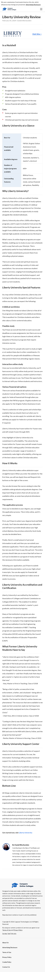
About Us (5, 942)
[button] (33, 5)
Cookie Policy (6, 962)
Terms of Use (6, 952)
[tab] (22, 34)
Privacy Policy (6, 957)
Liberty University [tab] (25, 833)
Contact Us (6, 967)
